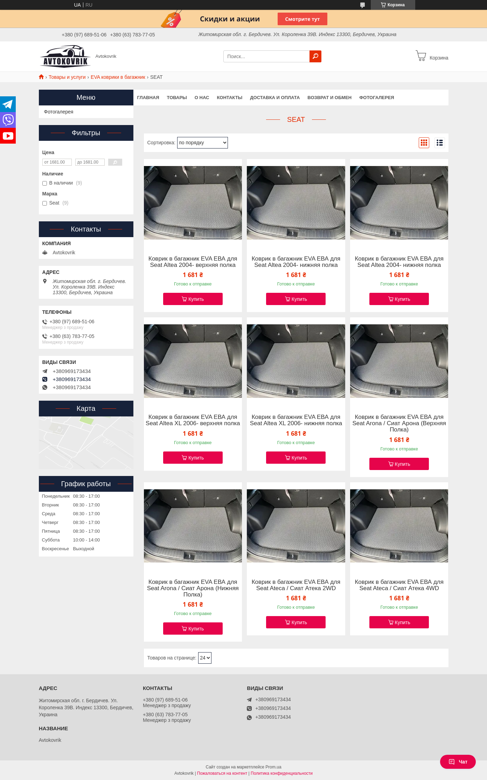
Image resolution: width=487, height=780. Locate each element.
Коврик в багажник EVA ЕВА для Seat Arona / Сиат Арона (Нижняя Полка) (193, 588)
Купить (196, 299)
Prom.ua (273, 767)
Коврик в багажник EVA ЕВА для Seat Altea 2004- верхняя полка (192, 262)
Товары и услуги (67, 77)
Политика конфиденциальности (282, 773)
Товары (177, 97)
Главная (148, 97)
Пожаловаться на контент (222, 773)
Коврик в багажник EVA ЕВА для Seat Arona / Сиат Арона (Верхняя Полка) (399, 423)
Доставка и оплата (275, 97)
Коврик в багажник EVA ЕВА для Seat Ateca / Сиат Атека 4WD (399, 585)
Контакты (229, 97)
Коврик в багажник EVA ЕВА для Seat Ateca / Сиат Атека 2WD (296, 585)
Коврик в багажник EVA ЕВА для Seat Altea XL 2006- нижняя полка (296, 420)
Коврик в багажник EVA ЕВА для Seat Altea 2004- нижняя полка (296, 262)
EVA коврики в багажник (118, 77)
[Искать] (315, 56)
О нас (202, 97)
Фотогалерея (376, 97)
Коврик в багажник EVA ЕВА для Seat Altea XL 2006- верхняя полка (193, 420)
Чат (457, 762)
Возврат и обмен (329, 97)
